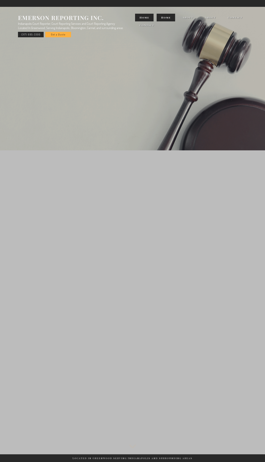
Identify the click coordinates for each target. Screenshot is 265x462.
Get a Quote (58, 34)
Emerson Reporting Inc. (61, 18)
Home (144, 17)
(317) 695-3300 (31, 34)
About (188, 17)
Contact (235, 17)
